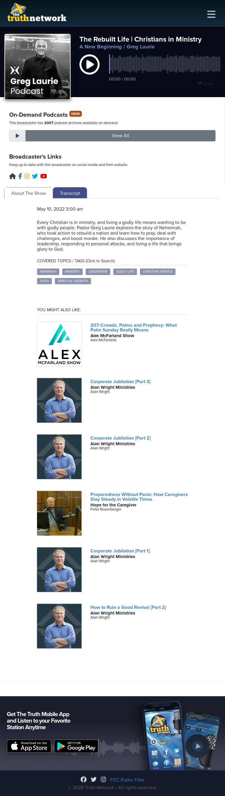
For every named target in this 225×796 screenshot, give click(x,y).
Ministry (72, 272)
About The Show (28, 193)
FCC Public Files (127, 780)
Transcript (70, 193)
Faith (44, 281)
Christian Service (158, 272)
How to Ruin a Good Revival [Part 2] (128, 607)
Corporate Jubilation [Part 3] (120, 382)
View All (120, 136)
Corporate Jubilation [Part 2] (120, 438)
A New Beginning (100, 46)
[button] (89, 71)
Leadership (98, 272)
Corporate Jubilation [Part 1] (120, 551)
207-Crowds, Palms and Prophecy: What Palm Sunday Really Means (133, 327)
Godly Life (125, 272)
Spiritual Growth (73, 281)
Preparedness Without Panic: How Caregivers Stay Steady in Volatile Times (139, 497)
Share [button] (206, 83)
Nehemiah (48, 272)
